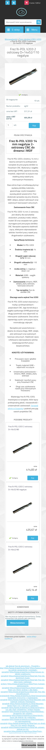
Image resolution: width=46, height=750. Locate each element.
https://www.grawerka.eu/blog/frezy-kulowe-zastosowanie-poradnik (23, 685)
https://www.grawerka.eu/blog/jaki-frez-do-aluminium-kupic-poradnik (23, 677)
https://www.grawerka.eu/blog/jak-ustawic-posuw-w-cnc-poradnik (24, 729)
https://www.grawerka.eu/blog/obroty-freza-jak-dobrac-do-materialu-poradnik (23, 717)
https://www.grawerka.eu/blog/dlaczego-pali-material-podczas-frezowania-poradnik (24, 701)
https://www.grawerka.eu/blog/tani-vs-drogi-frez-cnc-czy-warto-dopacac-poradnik (23, 725)
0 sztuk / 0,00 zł (34, 3)
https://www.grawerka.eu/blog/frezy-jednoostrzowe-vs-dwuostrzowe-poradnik (22, 733)
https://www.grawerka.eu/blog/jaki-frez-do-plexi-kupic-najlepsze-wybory (23, 681)
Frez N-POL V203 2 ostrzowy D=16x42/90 (20, 548)
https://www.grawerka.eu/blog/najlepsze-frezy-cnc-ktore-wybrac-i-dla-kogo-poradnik (22, 689)
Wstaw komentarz (17, 622)
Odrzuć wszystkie (28, 745)
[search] (38, 22)
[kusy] (9, 125)
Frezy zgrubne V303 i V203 (30, 39)
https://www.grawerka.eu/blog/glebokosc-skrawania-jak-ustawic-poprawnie (23, 713)
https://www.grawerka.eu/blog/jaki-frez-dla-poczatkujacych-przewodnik (22, 693)
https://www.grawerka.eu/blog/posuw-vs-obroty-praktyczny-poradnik (22, 673)
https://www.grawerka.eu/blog (16, 667)
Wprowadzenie (11, 39)
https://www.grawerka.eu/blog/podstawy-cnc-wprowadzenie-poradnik (22, 721)
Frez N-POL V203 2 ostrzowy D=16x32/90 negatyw (20, 488)
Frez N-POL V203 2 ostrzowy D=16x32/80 (20, 428)
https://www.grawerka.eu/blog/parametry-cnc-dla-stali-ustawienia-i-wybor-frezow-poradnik (23, 709)
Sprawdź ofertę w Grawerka (23, 407)
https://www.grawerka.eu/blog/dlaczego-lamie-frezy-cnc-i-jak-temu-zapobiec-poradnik (22, 705)
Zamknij (40, 745)
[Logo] (21, 12)
